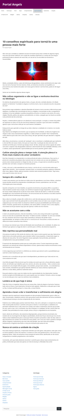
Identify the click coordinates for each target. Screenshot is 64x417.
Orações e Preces (7, 392)
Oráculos (37, 14)
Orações (53, 10)
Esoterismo (46, 10)
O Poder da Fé (4, 14)
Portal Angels (12, 4)
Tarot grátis (36, 388)
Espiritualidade (37, 10)
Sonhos (31, 14)
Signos (35, 386)
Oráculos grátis (6, 394)
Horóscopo (9, 10)
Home (2, 10)
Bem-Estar (5, 379)
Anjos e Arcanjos (7, 376)
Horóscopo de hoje (38, 376)
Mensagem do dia (7, 388)
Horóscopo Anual (37, 382)
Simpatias (24, 14)
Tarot (15, 10)
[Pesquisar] (59, 408)
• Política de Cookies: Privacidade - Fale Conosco (37, 415)
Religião (12, 14)
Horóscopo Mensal (38, 380)
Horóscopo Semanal (38, 379)
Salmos (18, 14)
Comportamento (28, 10)
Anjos (20, 10)
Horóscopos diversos (38, 384)
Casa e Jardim (6, 380)
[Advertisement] (32, 27)
